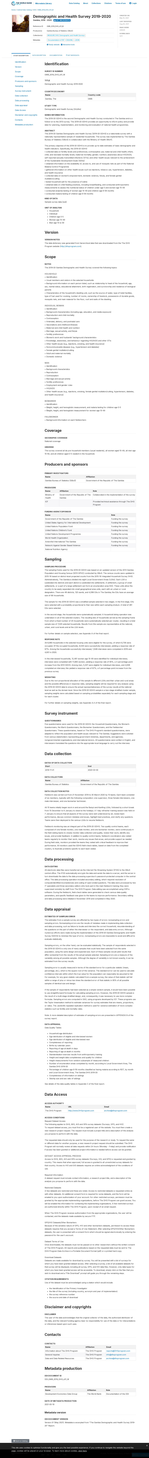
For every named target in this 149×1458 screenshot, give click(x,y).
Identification (20, 62)
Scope (18, 71)
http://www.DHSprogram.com (81, 1110)
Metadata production (24, 124)
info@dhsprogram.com (116, 1354)
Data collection (21, 95)
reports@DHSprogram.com (118, 1350)
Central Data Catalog (24, 9)
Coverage (19, 76)
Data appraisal (21, 105)
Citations (108, 3)
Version (18, 66)
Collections (96, 3)
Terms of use (120, 3)
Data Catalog (74, 3)
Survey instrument (23, 90)
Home (13, 9)
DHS (34, 9)
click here (82, 1451)
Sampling (19, 86)
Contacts (19, 119)
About (85, 3)
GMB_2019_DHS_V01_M (45, 9)
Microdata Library (43, 3)
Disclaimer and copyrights (26, 115)
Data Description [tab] (39, 55)
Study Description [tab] (21, 55)
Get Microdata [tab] (72, 55)
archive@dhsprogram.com (115, 1110)
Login (133, 3)
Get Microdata (62, 20)
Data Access (20, 110)
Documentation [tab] (56, 55)
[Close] (147, 1445)
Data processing (22, 100)
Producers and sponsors (25, 81)
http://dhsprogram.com (71, 246)
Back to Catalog (20, 1441)
